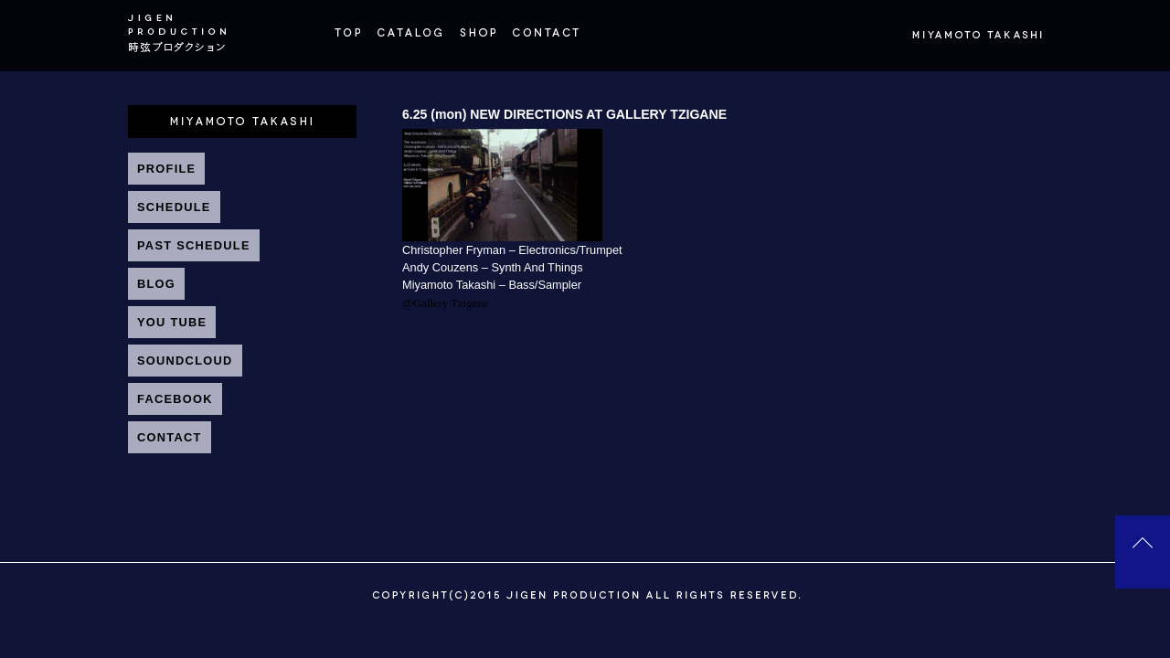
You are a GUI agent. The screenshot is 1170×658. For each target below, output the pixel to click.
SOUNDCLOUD (185, 360)
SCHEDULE (174, 207)
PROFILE (166, 168)
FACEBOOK (175, 399)
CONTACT (169, 437)
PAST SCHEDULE (193, 245)
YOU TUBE (172, 322)
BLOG (156, 284)
